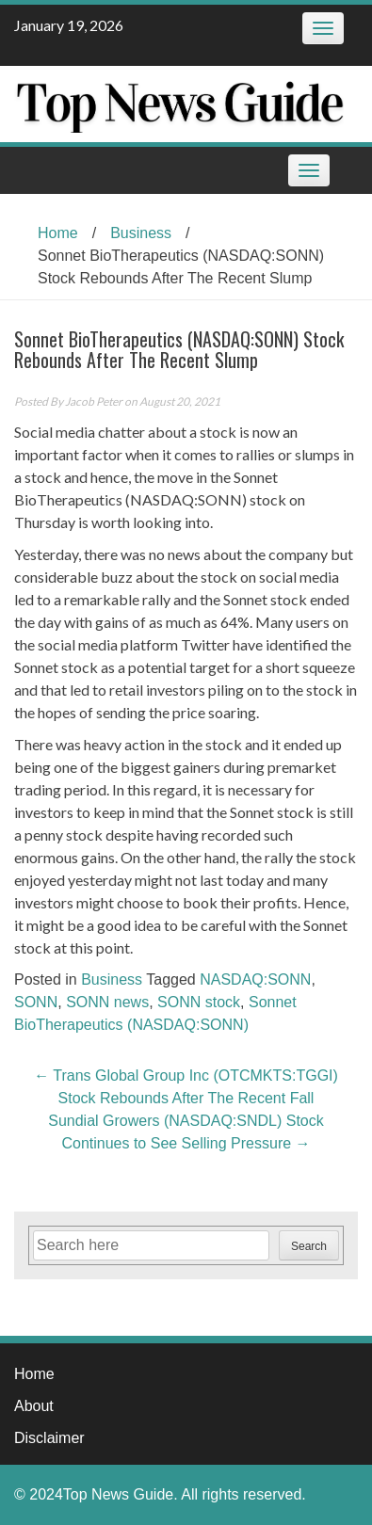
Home (58, 233)
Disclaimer (49, 1438)
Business (140, 233)
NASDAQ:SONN (255, 979)
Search (309, 1246)
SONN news (107, 1002)
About (34, 1406)
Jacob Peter (93, 401)
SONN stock (198, 1002)
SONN (35, 1002)
